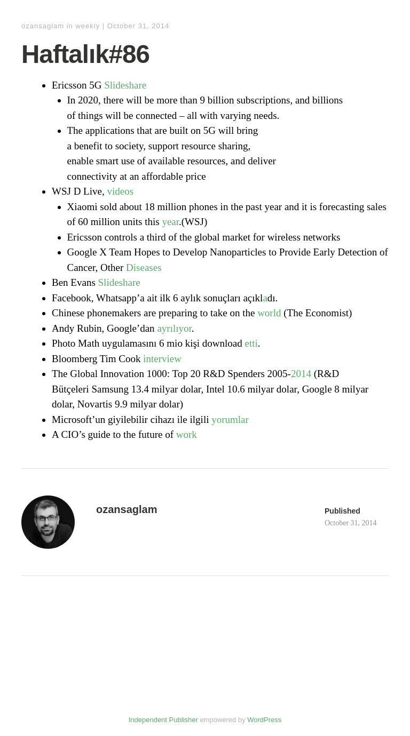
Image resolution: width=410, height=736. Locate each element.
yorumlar (230, 419)
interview (162, 358)
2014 (301, 373)
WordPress (264, 720)
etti (251, 343)
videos (120, 191)
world (269, 312)
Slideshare (125, 85)
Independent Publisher (163, 720)
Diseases (143, 267)
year (170, 221)
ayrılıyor (174, 328)
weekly (87, 26)
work (186, 434)
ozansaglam (42, 26)
